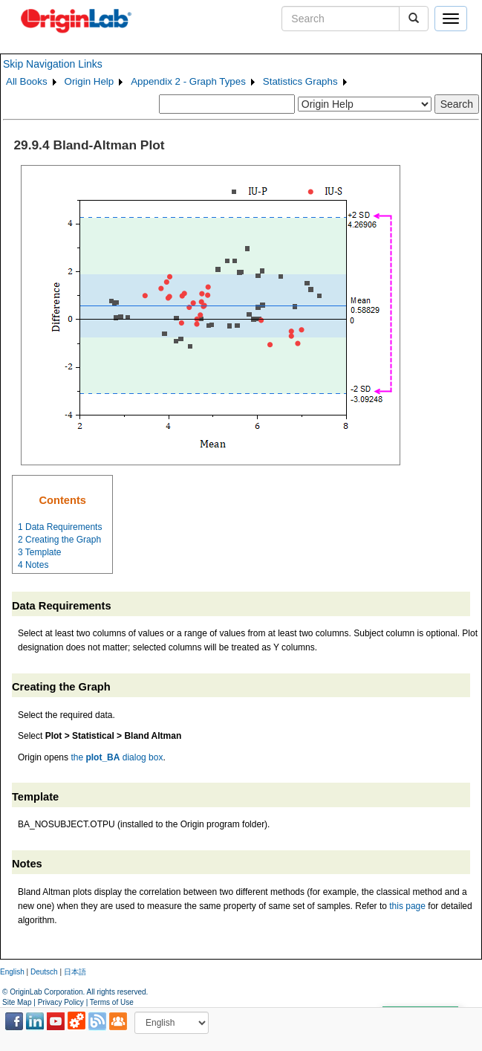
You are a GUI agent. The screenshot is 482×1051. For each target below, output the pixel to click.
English (12, 972)
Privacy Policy (61, 1002)
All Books (27, 81)
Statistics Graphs (300, 81)
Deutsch (44, 972)
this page (407, 906)
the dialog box (117, 757)
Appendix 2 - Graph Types (188, 81)
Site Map (16, 1002)
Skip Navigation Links (52, 64)
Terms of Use (112, 1002)
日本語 (75, 972)
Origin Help (89, 81)
